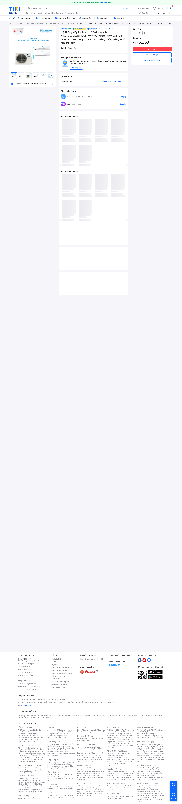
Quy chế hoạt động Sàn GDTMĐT (91, 659)
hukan (34, 717)
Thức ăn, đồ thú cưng (28, 759)
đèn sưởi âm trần (146, 799)
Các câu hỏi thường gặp (26, 664)
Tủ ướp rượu (159, 737)
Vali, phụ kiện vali (98, 732)
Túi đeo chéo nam (59, 795)
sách (70, 13)
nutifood (105, 715)
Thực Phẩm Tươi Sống (27, 745)
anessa (130, 715)
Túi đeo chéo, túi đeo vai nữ (56, 787)
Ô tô (118, 788)
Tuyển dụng (55, 665)
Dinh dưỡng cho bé (28, 736)
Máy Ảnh (155, 779)
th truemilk (41, 715)
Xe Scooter (125, 788)
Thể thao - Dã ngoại (117, 734)
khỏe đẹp (55, 13)
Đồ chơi (38, 730)
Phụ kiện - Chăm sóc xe (115, 786)
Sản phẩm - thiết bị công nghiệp (120, 742)
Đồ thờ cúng (85, 777)
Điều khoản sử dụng (58, 676)
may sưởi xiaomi (147, 792)
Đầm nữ (55, 730)
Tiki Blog (54, 662)
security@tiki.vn (34, 689)
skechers (87, 715)
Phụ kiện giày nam (58, 778)
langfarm (28, 717)
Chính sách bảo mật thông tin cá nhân (64, 670)
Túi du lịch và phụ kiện (89, 730)
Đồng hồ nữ (89, 747)
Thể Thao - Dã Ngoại (145, 742)
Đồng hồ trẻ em (99, 749)
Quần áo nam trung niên (60, 754)
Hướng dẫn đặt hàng (24, 669)
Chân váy (62, 734)
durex (65, 715)
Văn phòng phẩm (124, 796)
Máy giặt (144, 734)
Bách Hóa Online (84, 783)
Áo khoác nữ (63, 732)
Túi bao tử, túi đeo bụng (66, 797)
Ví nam (49, 795)
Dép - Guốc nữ (62, 762)
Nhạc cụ (93, 777)
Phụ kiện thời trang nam (90, 739)
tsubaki (48, 717)
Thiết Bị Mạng (89, 759)
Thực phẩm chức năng (29, 780)
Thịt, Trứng (28, 748)
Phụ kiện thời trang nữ (84, 738)
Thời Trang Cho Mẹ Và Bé (26, 730)
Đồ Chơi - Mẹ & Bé (25, 727)
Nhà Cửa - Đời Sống (85, 765)
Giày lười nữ (65, 766)
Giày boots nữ (55, 766)
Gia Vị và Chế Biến (87, 790)
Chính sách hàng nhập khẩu (27, 684)
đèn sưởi (147, 786)
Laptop (96, 761)
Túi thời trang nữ (54, 784)
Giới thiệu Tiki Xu (57, 679)
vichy (39, 717)
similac (147, 715)
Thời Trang (125, 730)
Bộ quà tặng (87, 795)
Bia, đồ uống (25, 755)
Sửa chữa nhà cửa (87, 770)
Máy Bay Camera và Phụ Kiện (150, 778)
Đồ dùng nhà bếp (23, 798)
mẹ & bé (47, 13)
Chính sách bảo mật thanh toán (62, 667)
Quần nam (60, 744)
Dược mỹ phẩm (36, 792)
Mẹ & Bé (120, 737)
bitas (159, 715)
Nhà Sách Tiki (113, 794)
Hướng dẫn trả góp (24, 681)
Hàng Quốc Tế (113, 727)
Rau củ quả (25, 750)
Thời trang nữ (53, 727)
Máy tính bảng (27, 772)
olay (142, 715)
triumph (98, 715)
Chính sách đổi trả (24, 678)
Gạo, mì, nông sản (28, 754)
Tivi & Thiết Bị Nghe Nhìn (119, 744)
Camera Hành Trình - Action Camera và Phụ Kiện (150, 771)
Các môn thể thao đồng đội (151, 754)
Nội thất (87, 772)
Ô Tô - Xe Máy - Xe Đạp (117, 783)
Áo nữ (49, 730)
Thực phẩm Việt (35, 750)
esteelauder (32, 715)
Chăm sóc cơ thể (28, 782)
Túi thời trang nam (55, 793)
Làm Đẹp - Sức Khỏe (26, 776)
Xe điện (127, 786)
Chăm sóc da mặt (24, 778)
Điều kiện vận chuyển (58, 687)
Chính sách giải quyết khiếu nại (61, 673)
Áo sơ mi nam (60, 746)
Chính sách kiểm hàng (25, 675)
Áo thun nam (51, 744)
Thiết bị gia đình (36, 798)
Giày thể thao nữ (154, 757)
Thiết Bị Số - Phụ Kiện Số (117, 751)
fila (43, 717)
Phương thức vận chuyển (26, 672)
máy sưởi (140, 786)
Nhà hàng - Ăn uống (118, 775)
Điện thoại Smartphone (25, 768)
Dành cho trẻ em (27, 757)
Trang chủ (145, 8)
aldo (93, 715)
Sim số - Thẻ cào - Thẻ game (124, 779)
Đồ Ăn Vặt (84, 792)
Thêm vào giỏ (152, 55)
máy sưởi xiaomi (152, 793)
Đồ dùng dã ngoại (151, 746)
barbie (48, 715)
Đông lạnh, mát (32, 752)
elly (77, 715)
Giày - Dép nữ (53, 760)
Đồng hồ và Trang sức (86, 744)
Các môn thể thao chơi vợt (150, 754)
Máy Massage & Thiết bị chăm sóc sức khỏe (31, 783)
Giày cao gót (51, 762)
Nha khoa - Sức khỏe (120, 777)
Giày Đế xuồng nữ (61, 768)
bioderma (71, 715)
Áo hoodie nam (57, 748)
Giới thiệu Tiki (56, 659)
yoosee (136, 715)
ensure (59, 715)
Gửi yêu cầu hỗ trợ (24, 666)
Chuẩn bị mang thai (28, 741)
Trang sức (80, 747)
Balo (78, 730)
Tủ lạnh (143, 732)
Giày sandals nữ (59, 764)
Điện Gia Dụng (23, 796)
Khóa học (125, 772)
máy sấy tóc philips (151, 788)
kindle (112, 715)
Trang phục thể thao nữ (145, 744)
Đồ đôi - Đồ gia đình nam (62, 750)
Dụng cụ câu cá (147, 752)
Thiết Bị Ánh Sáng (150, 770)
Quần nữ (62, 730)
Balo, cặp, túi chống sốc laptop (91, 731)
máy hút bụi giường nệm (149, 794)
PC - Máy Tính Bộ (87, 761)
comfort (153, 715)
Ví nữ (69, 787)
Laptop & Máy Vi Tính (123, 741)
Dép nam (58, 776)
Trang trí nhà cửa (83, 768)
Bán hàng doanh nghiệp (59, 684)
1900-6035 (27, 659)
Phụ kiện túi (69, 789)
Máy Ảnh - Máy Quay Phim (148, 765)
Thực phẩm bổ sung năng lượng (150, 758)
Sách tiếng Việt (112, 796)
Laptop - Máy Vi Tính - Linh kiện (90, 753)
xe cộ (40, 13)
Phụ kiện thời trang (85, 736)
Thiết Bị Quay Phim (149, 777)
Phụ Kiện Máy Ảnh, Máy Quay (147, 768)
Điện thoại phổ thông (28, 770)
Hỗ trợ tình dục (35, 790)
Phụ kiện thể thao (150, 748)
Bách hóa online (117, 739)
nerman (117, 715)
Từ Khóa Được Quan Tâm (147, 783)
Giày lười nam (52, 774)
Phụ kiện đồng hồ (87, 749)
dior (25, 715)
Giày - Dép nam (53, 772)
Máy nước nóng (150, 736)
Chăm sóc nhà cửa (30, 761)
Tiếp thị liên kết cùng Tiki (60, 682)
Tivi (142, 736)
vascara (20, 715)
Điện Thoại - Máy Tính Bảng (29, 765)
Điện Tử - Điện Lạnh (145, 727)
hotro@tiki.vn (35, 686)
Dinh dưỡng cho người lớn (30, 737)
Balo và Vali (82, 727)
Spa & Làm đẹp (122, 773)
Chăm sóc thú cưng (84, 786)
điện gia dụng (31, 13)
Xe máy (113, 788)
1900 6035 (27, 705)
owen (54, 715)
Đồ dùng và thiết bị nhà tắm (91, 773)
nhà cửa (63, 13)
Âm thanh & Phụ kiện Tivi (145, 730)
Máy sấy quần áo (147, 737)
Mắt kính (96, 738)
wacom (123, 715)
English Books (119, 798)
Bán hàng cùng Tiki (86, 662)
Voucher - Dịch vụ (114, 769)
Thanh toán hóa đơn (114, 772)
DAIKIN (111, 29)
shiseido (21, 717)
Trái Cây (20, 748)
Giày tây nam (62, 774)
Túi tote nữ (60, 789)
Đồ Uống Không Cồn (90, 793)
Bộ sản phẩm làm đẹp (30, 791)
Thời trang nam (53, 742)
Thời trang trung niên (59, 737)
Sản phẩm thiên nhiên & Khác (30, 785)
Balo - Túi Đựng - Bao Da (149, 773)
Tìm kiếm (124, 8)
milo (81, 715)
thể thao (76, 13)
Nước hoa (25, 790)
